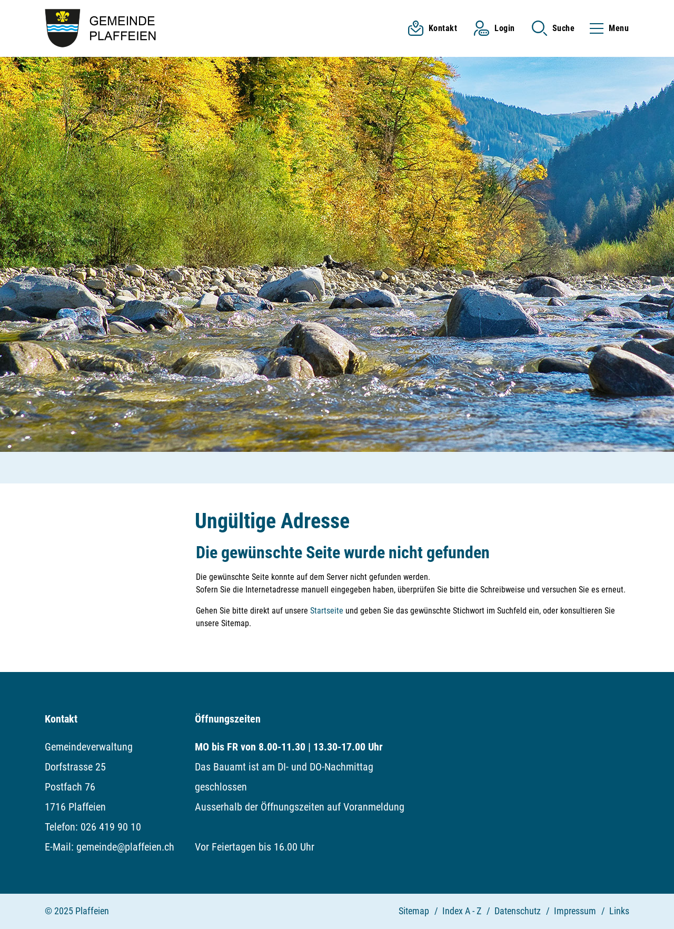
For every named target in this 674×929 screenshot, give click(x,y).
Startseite (326, 611)
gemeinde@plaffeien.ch (125, 847)
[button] (553, 28)
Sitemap (414, 910)
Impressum (575, 910)
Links (619, 910)
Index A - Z (461, 910)
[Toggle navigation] (606, 28)
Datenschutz (517, 910)
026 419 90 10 (111, 827)
